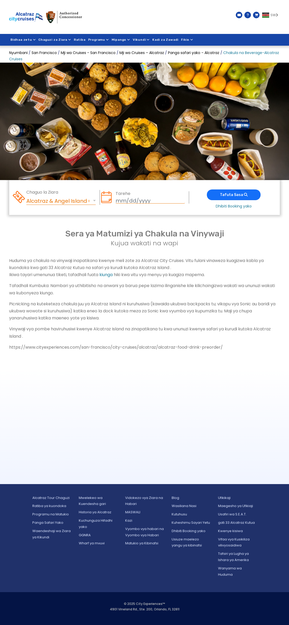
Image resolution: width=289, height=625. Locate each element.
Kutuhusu (179, 514)
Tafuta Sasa (234, 195)
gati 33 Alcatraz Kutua (236, 522)
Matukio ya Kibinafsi (141, 543)
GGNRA (85, 535)
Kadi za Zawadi (166, 39)
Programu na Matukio (50, 514)
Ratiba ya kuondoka (49, 505)
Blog (175, 497)
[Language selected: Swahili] (271, 15)
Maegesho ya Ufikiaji (235, 505)
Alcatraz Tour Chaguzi (51, 497)
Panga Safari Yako (47, 522)
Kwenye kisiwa (230, 530)
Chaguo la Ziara (42, 192)
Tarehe (123, 193)
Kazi (128, 520)
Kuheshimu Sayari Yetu (191, 522)
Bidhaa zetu (23, 39)
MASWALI (132, 512)
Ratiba (80, 39)
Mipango (121, 39)
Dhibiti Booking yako (234, 206)
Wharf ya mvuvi (92, 543)
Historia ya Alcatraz (95, 512)
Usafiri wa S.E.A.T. (232, 514)
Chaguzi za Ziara (55, 39)
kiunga (106, 275)
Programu (98, 39)
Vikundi (141, 39)
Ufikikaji (224, 497)
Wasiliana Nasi (184, 505)
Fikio (187, 39)
